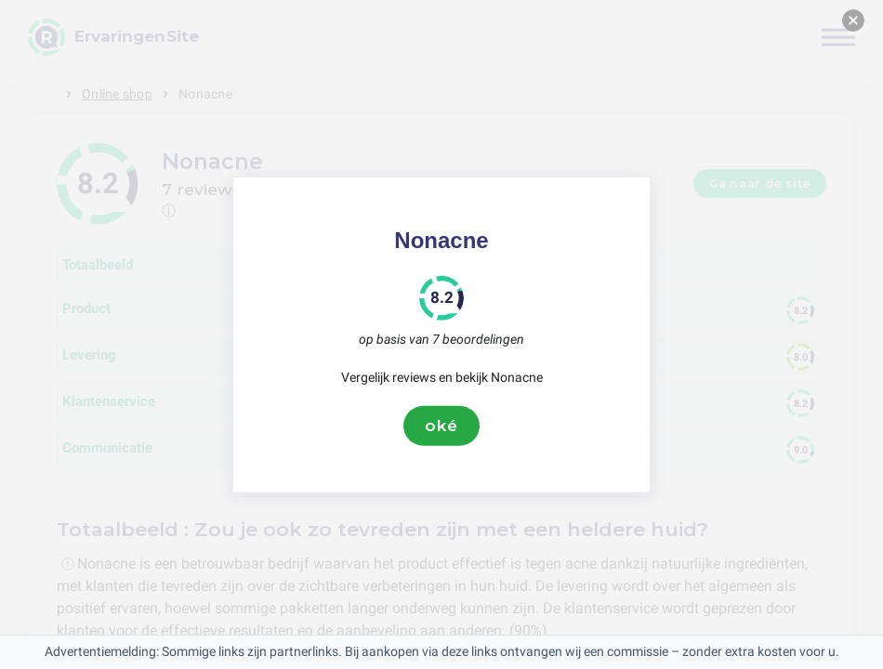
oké (441, 425)
